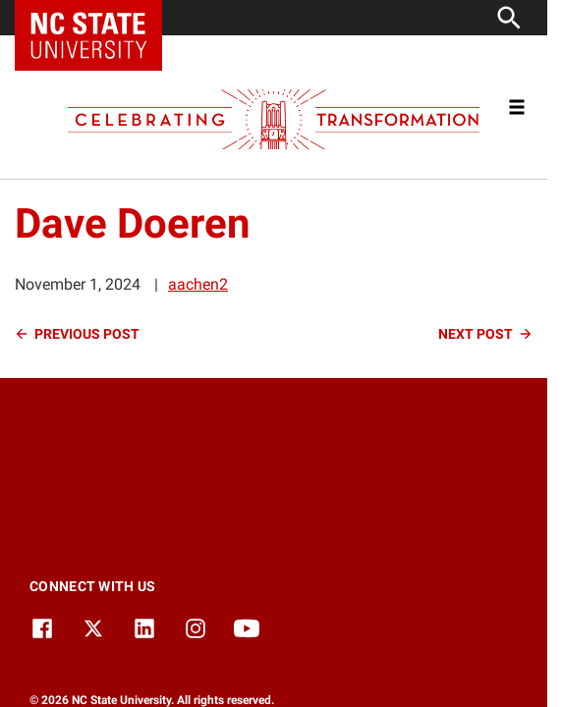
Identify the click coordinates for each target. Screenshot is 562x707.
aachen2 (198, 284)
